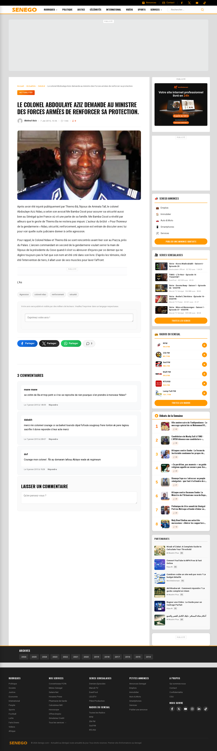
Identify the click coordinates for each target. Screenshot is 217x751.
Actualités (26, 92)
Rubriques (55, 9)
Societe (12, 688)
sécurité (73, 294)
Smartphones (165, 227)
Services (160, 9)
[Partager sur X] (49, 343)
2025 (34, 657)
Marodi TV (93, 688)
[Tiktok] (204, 3)
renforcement (58, 294)
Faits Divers (14, 722)
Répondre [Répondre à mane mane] (53, 405)
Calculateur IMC (56, 705)
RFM (91, 717)
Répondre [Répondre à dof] (52, 469)
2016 (127, 657)
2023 (55, 657)
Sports (146, 9)
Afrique (12, 731)
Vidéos (133, 9)
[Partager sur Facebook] (27, 343)
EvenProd (93, 692)
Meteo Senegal (55, 688)
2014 (148, 657)
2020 (86, 657)
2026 (23, 657)
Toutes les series (181, 320)
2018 (106, 657)
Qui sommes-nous (178, 684)
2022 (65, 657)
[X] (178, 709)
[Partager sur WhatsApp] (71, 343)
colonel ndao (40, 294)
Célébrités (99, 9)
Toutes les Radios (97, 713)
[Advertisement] (108, 45)
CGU (172, 697)
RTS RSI (92, 730)
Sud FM (92, 725)
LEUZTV (92, 697)
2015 (138, 657)
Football (12, 714)
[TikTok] (205, 709)
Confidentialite (176, 692)
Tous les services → (57, 722)
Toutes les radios (181, 402)
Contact (173, 688)
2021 (75, 657)
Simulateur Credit (56, 718)
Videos (12, 727)
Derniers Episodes (97, 684)
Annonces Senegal (137, 684)
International (117, 9)
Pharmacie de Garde (58, 701)
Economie (13, 697)
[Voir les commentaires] (89, 343)
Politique (71, 9)
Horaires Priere (55, 697)
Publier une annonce (138, 709)
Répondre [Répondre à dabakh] (53, 439)
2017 (117, 657)
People (12, 705)
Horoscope (54, 709)
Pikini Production (97, 701)
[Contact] (168, 3)
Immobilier (163, 214)
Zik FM (92, 721)
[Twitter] (189, 3)
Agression (24, 294)
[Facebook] (181, 3)
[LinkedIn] (199, 709)
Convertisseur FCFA (57, 684)
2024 (44, 657)
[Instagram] (192, 709)
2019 (96, 657)
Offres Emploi (55, 714)
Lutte (11, 718)
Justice (85, 9)
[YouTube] (197, 3)
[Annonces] (149, 3)
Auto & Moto (164, 221)
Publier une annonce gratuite (181, 241)
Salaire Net (53, 692)
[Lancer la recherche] (202, 9)
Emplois (162, 208)
